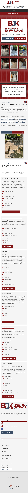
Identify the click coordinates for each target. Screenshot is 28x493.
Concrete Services (7, 322)
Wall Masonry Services (8, 358)
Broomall (12, 118)
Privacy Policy (18, 480)
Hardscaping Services (8, 288)
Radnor (2, 122)
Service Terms (4, 480)
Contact (4, 451)
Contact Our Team (19, 38)
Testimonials (5, 448)
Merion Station (6, 121)
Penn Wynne (21, 121)
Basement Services (7, 396)
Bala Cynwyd (7, 118)
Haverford (11, 119)
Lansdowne (23, 119)
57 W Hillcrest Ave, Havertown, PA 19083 (10, 426)
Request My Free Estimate (13, 13)
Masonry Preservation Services (10, 211)
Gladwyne (7, 119)
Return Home (5, 440)
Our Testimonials (6, 132)
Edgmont (2, 119)
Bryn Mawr (17, 118)
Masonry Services (6, 445)
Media (2, 121)
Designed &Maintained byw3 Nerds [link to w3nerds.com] (16, 486)
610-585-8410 (5, 423)
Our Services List (7, 38)
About (3, 442)
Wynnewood (22, 122)
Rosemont (6, 122)
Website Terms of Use (12, 480)
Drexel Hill (22, 118)
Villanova (16, 122)
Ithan (20, 119)
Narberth (12, 121)
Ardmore (2, 118)
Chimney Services (7, 246)
